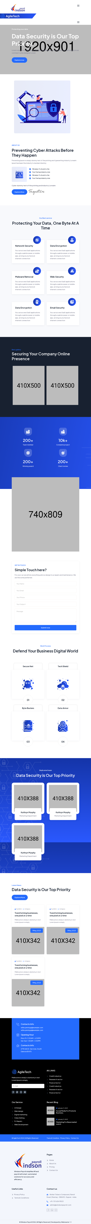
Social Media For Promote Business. (66, 1112)
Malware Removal (24, 276)
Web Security (57, 276)
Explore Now (19, 192)
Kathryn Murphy (28, 812)
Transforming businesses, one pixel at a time (26, 914)
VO (70, 1222)
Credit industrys (54, 1076)
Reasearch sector (54, 1079)
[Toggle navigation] (78, 6)
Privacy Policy (65, 1138)
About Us (51, 1163)
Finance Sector (54, 1083)
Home (50, 1160)
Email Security (57, 307)
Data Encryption (58, 245)
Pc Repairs (17, 1121)
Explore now (19, 60)
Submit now (45, 628)
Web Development (20, 1124)
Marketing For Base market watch (66, 1123)
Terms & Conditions (20, 1198)
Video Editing (18, 1118)
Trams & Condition (53, 1138)
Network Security (24, 245)
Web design (17, 1111)
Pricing (51, 1167)
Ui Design (16, 1108)
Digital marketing (19, 1115)
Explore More (20, 897)
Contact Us (75, 1138)
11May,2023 (36, 931)
